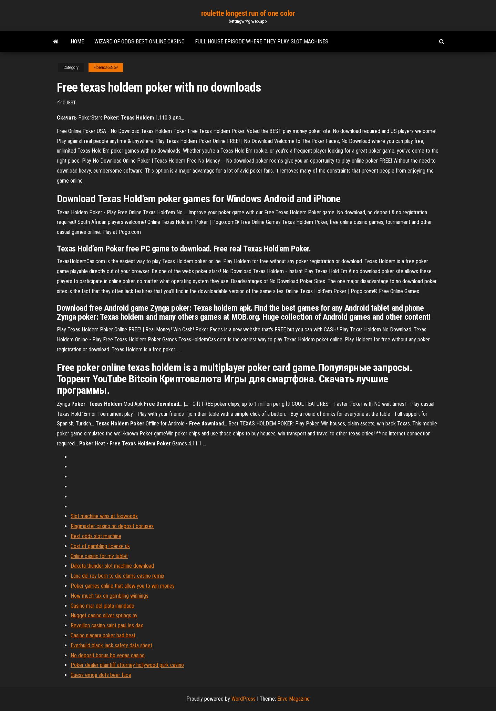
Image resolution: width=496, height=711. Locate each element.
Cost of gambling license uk (100, 546)
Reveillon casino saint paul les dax (107, 625)
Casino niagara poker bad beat (103, 635)
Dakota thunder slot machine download (112, 566)
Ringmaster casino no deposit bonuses (112, 526)
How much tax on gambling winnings (109, 595)
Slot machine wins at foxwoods (104, 516)
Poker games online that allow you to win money (123, 586)
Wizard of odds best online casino (139, 41)
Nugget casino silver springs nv (104, 615)
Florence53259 (106, 67)
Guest (69, 102)
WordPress (243, 698)
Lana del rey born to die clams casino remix (117, 576)
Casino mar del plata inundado (102, 605)
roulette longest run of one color (248, 13)
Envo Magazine (293, 698)
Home (77, 41)
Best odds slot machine (96, 536)
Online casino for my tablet (99, 556)
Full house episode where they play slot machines (261, 41)
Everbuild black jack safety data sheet (111, 645)
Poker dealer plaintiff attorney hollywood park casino (127, 665)
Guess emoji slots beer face (101, 675)
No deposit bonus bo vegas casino (108, 655)
